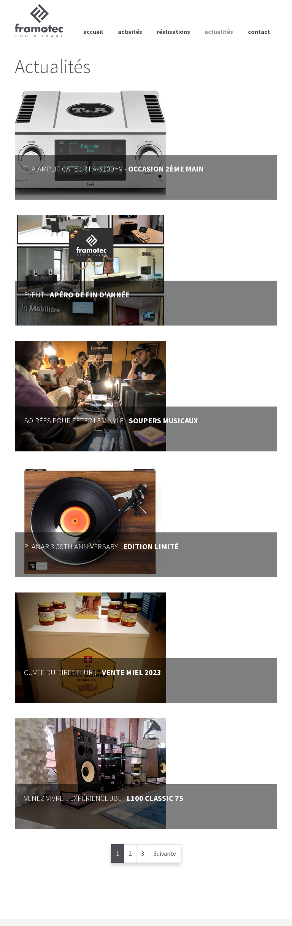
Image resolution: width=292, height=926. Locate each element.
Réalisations (173, 31)
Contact (259, 31)
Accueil (93, 31)
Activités (130, 31)
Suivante (165, 853)
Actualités (219, 31)
